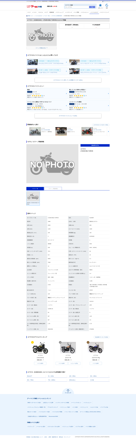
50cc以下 (29, 376)
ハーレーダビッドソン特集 (71, 411)
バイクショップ (59, 12)
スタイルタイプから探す (54, 426)
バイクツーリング (104, 12)
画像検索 (51, 12)
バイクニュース (84, 407)
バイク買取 (76, 12)
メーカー (34, 12)
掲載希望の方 (55, 437)
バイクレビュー (85, 12)
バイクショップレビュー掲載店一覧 (36, 407)
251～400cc (93, 376)
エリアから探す (79, 426)
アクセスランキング (53, 407)
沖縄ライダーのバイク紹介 (34, 402)
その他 (92, 380)
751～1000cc (51, 380)
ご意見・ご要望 (47, 437)
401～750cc (30, 380)
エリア (46, 12)
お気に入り (100, 8)
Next (108, 131)
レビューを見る (74, 363)
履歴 (107, 8)
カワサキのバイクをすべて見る (101, 124)
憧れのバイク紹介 (31, 411)
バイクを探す (40, 363)
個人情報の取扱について (37, 437)
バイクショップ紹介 (65, 407)
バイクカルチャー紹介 (44, 411)
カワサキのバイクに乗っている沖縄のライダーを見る (68, 80)
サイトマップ (106, 1)
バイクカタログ (94, 12)
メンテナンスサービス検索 (62, 402)
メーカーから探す (40, 426)
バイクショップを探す (67, 426)
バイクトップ (30, 426)
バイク (29, 12)
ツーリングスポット (76, 402)
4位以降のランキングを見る (101, 337)
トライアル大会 (104, 407)
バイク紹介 (75, 407)
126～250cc (72, 376)
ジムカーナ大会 (94, 407)
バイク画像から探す (91, 426)
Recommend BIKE (53, 416)
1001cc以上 (72, 380)
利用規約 (28, 437)
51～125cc (51, 376)
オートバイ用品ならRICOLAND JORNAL (90, 411)
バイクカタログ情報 (57, 411)
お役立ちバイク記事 (48, 402)
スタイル (40, 12)
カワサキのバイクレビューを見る (68, 115)
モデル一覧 (35, 188)
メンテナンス (68, 12)
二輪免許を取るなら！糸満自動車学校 (37, 416)
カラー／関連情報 (53, 188)
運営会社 (61, 437)
